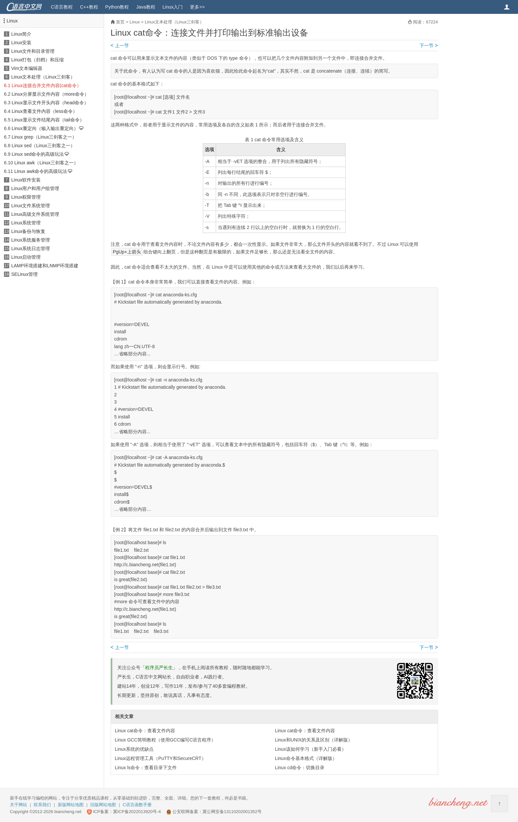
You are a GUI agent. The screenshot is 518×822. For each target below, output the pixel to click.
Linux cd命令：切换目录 (299, 767)
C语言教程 (62, 7)
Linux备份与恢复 (28, 231)
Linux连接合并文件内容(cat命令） (46, 85)
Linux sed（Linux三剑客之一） (43, 145)
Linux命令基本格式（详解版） (306, 758)
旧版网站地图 (103, 804)
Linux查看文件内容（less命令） (44, 111)
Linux (12, 20)
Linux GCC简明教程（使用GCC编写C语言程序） (165, 739)
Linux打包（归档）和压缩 (37, 59)
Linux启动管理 (26, 257)
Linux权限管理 (26, 197)
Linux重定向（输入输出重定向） (45, 128)
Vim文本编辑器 (26, 68)
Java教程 (145, 7)
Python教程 (117, 7)
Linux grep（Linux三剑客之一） (44, 137)
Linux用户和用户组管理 (35, 188)
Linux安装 (21, 42)
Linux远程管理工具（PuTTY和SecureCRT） (160, 758)
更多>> (197, 7)
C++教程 (89, 7)
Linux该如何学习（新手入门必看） (310, 749)
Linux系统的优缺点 (134, 749)
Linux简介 (21, 34)
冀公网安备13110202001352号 (232, 811)
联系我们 (42, 804)
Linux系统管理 (26, 222)
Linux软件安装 (26, 179)
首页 (120, 21)
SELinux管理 (24, 274)
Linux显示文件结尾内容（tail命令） (48, 119)
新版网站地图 (71, 804)
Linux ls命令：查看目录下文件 (146, 767)
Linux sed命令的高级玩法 (38, 154)
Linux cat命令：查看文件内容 (145, 730)
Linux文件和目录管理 (33, 51)
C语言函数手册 (137, 804)
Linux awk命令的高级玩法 (40, 171)
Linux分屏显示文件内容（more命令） (50, 94)
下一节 (429, 45)
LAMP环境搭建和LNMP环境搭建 (44, 265)
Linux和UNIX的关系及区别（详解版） (313, 739)
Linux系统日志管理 (30, 248)
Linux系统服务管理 (30, 240)
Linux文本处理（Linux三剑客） (43, 77)
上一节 (120, 45)
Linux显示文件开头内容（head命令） (50, 102)
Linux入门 (173, 7)
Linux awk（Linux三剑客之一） (46, 162)
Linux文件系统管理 (30, 205)
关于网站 (18, 804)
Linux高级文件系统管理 (35, 214)
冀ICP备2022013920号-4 (137, 811)
